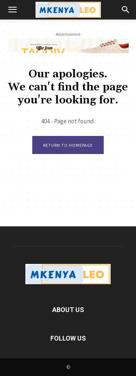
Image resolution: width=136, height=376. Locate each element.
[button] (12, 10)
